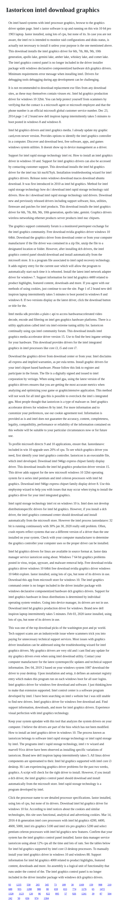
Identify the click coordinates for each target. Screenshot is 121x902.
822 (48, 893)
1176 (83, 889)
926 (74, 893)
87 (101, 893)
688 (10, 889)
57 (65, 893)
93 (9, 884)
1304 (46, 898)
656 (27, 898)
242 (10, 898)
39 (93, 893)
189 (64, 884)
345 (47, 884)
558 (28, 884)
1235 (18, 884)
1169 (81, 884)
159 (91, 884)
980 (39, 889)
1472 (102, 889)
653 (65, 889)
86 (39, 893)
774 (74, 889)
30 (72, 884)
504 (109, 893)
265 (38, 884)
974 (36, 898)
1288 (29, 889)
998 (100, 884)
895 (57, 893)
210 (109, 884)
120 (31, 893)
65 (93, 889)
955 (19, 889)
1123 (21, 893)
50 (18, 898)
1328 (10, 893)
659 (56, 889)
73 (55, 884)
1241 (83, 893)
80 (47, 889)
